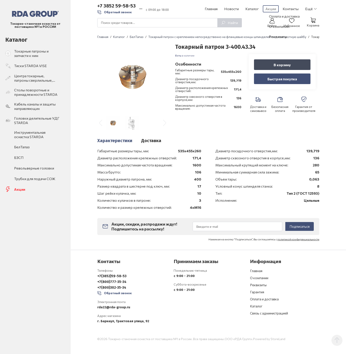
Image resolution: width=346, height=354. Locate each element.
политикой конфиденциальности (298, 243)
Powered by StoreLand (269, 345)
